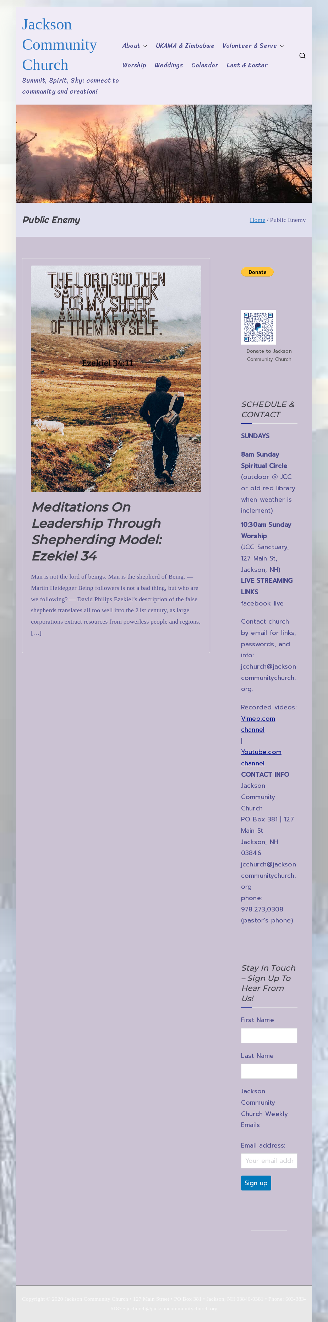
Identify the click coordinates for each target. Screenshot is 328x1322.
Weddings (168, 65)
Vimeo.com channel (258, 724)
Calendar (204, 65)
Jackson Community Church (59, 44)
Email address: (263, 1145)
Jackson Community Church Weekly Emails (264, 1108)
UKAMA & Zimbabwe (185, 45)
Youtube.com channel (261, 757)
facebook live (262, 603)
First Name (257, 1020)
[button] (143, 46)
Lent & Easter (246, 65)
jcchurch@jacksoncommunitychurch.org (268, 677)
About (134, 46)
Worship (134, 65)
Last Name (257, 1055)
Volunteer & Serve (253, 46)
